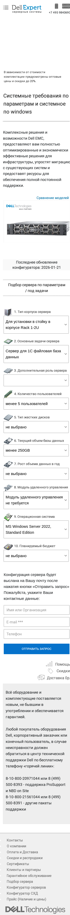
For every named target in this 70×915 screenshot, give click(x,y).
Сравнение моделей (52, 198)
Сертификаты (18, 864)
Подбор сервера (20, 882)
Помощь (58, 663)
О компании (16, 846)
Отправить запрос (36, 648)
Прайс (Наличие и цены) (26, 899)
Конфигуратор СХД (22, 893)
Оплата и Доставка (22, 852)
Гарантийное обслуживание (29, 876)
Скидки (58, 670)
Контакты (15, 840)
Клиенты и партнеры (24, 870)
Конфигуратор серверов (26, 887)
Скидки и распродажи (25, 858)
